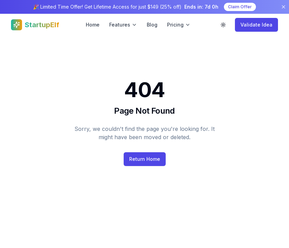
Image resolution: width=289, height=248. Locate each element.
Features (123, 25)
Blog (152, 25)
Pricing (178, 25)
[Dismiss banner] (283, 7)
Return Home (144, 159)
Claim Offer (240, 6)
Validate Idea (256, 25)
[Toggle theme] (223, 25)
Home (93, 25)
